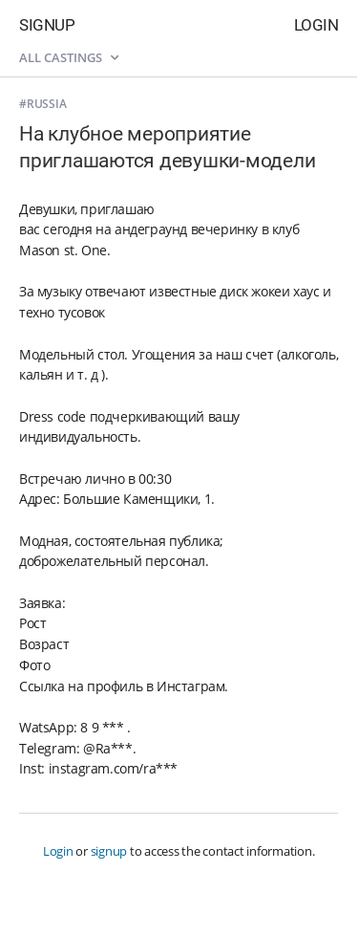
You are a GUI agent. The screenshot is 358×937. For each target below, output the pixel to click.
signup (109, 851)
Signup (46, 24)
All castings (68, 57)
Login (316, 24)
